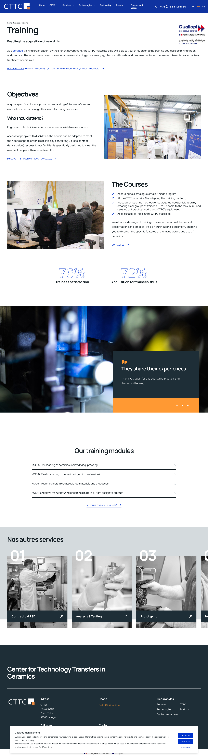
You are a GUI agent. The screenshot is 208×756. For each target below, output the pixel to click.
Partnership (106, 5)
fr (193, 6)
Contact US (120, 245)
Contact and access (137, 6)
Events (119, 5)
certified (18, 50)
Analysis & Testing (89, 616)
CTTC (52, 5)
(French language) (28, 69)
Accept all (186, 735)
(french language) (78, 69)
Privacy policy (28, 740)
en (198, 6)
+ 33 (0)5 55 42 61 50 (109, 704)
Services (67, 5)
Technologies (85, 5)
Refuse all (185, 741)
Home (42, 5)
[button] (177, 405)
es (203, 6)
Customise (185, 747)
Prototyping (149, 616)
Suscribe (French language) (104, 506)
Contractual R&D (23, 616)
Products (184, 709)
